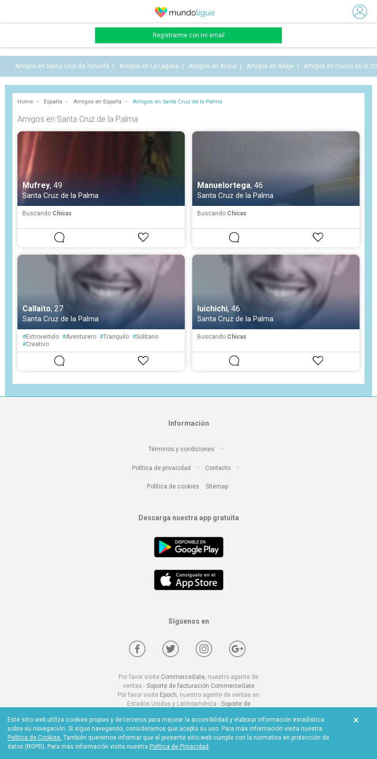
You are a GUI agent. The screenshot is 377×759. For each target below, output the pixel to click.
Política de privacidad (161, 468)
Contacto (218, 468)
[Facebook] (137, 649)
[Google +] (237, 649)
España (53, 101)
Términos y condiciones (181, 449)
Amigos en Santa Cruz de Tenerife (62, 66)
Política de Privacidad (179, 746)
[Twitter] (170, 649)
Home (25, 101)
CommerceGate (183, 676)
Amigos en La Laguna (149, 66)
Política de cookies (173, 486)
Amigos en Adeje (270, 66)
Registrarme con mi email (189, 35)
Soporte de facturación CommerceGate (200, 685)
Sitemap (217, 486)
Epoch (168, 694)
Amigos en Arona (213, 66)
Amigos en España (97, 101)
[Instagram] (204, 649)
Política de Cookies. (34, 737)
